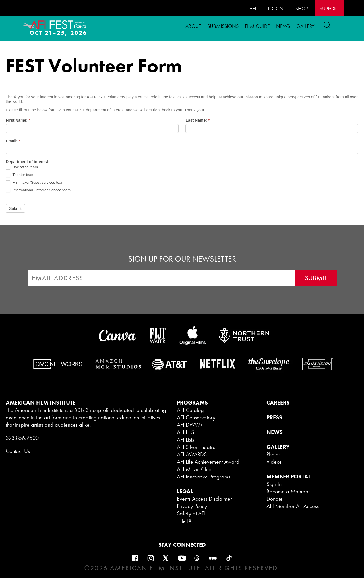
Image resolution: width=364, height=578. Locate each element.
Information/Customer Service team (38, 190)
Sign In (274, 484)
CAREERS (277, 402)
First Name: (18, 120)
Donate (274, 498)
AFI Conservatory (196, 417)
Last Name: (197, 120)
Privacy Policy (192, 506)
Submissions (223, 26)
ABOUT (193, 26)
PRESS (274, 417)
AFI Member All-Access (292, 506)
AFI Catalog (190, 410)
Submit (15, 208)
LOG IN (276, 8)
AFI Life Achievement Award (208, 461)
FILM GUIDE (257, 26)
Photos (273, 454)
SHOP (301, 8)
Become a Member (288, 491)
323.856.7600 (22, 438)
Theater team (20, 175)
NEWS (274, 432)
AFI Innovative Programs (203, 476)
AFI (252, 8)
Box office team (22, 167)
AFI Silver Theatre (196, 447)
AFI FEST (186, 432)
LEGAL (185, 491)
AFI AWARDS (192, 454)
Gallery (305, 26)
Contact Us (18, 451)
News (283, 26)
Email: (13, 141)
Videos (274, 461)
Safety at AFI (191, 513)
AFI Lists (185, 439)
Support (329, 8)
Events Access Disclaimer (204, 498)
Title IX (184, 521)
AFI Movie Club (194, 469)
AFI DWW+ (190, 424)
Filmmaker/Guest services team (35, 182)
